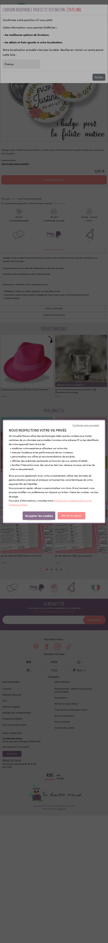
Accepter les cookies (39, 516)
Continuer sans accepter (85, 425)
